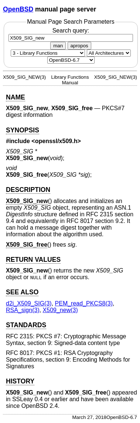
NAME (15, 97)
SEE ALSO (22, 292)
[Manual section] (48, 53)
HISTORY (20, 381)
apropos (79, 45)
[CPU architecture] (109, 53)
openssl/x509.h (56, 141)
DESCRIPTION (28, 189)
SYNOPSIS (22, 130)
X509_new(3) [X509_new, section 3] (60, 310)
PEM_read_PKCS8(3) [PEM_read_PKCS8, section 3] (84, 303)
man (58, 45)
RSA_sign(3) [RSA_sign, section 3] (23, 310)
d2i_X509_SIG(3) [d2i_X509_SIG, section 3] (29, 303)
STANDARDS (26, 325)
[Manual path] (71, 60)
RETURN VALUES (33, 259)
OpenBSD (18, 9)
